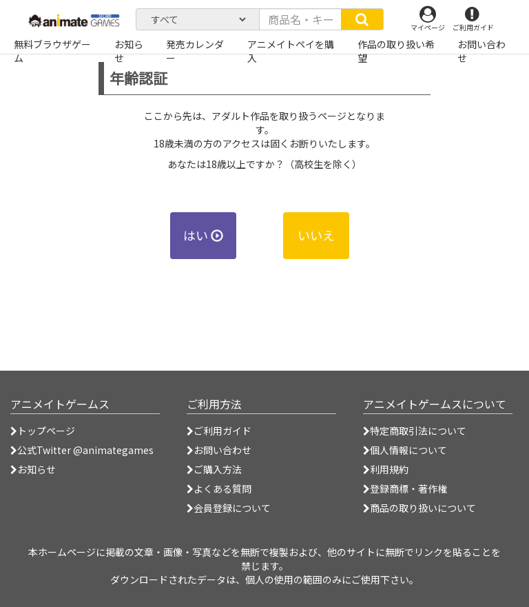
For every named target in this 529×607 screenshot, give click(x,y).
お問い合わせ (219, 450)
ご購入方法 (214, 469)
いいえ (316, 235)
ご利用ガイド (219, 431)
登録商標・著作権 (405, 488)
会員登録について (229, 508)
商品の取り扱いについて (419, 508)
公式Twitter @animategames (85, 450)
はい (203, 235)
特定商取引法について (414, 431)
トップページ (42, 431)
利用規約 (385, 469)
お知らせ (33, 469)
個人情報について (405, 450)
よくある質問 (219, 488)
